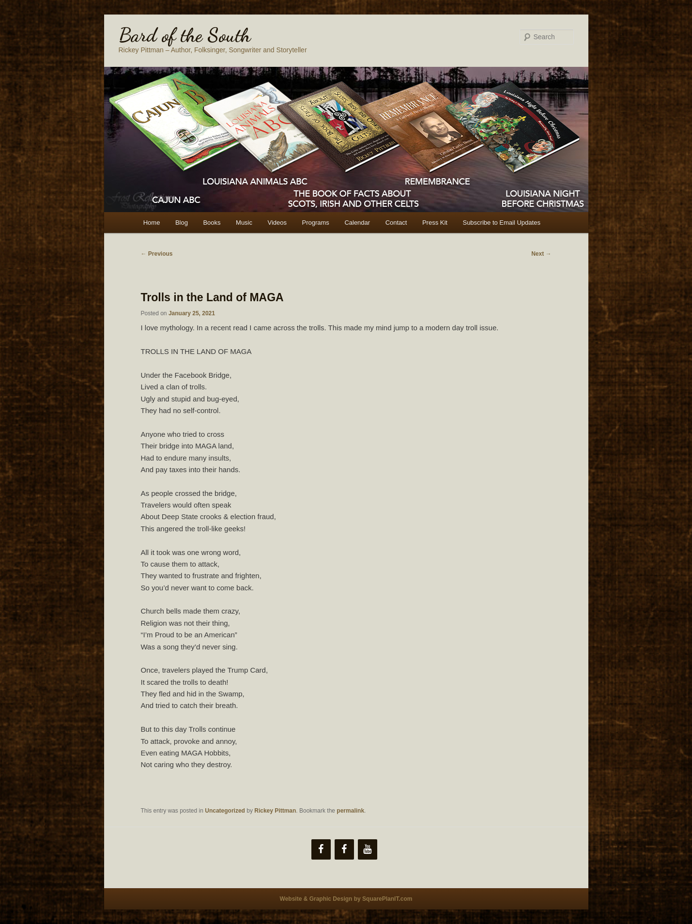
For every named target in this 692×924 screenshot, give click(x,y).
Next (541, 253)
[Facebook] (321, 849)
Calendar (357, 222)
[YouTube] (367, 849)
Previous (157, 253)
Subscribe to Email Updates (501, 222)
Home (151, 222)
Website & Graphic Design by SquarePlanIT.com (346, 898)
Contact (396, 222)
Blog (181, 222)
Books (211, 222)
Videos (277, 222)
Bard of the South (185, 34)
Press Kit (434, 222)
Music (244, 222)
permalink (350, 810)
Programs (315, 222)
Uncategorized (225, 810)
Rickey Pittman (275, 810)
